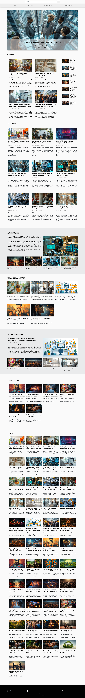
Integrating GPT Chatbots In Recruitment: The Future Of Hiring (17, 319)
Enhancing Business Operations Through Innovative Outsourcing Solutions (68, 509)
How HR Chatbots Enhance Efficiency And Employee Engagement (42, 296)
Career (15, 5)
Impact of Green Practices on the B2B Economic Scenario (17, 631)
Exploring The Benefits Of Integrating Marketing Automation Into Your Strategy (42, 175)
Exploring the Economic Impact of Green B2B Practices (33, 570)
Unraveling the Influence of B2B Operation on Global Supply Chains (50, 591)
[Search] (41, 2)
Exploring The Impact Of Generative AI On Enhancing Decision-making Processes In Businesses (16, 531)
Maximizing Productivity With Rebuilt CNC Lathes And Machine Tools (18, 207)
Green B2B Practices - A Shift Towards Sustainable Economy (67, 570)
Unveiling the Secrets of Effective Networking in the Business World (73, 96)
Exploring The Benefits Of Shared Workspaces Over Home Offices (18, 74)
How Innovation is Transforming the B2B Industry (16, 415)
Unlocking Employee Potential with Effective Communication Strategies (16, 672)
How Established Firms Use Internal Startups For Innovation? (41, 142)
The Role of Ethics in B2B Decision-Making (66, 631)
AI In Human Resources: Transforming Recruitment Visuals (40, 319)
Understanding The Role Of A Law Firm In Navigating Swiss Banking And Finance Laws (42, 207)
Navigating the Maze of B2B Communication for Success (73, 89)
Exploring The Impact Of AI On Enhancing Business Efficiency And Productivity (65, 207)
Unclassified (68, 5)
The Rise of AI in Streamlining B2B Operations (33, 415)
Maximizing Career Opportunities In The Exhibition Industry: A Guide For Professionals (45, 106)
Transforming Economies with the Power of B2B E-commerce (34, 610)
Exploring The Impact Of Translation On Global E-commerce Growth (15, 550)
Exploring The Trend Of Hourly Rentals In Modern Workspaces (18, 142)
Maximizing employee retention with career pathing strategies (68, 267)
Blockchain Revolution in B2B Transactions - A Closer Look (33, 395)
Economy (30, 5)
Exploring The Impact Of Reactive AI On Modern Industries (65, 174)
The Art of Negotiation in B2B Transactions (31, 267)
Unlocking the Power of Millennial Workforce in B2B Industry (73, 103)
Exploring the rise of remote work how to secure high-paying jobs (45, 74)
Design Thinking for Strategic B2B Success (14, 369)
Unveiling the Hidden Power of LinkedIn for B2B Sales (73, 75)
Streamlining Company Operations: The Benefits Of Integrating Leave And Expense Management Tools (65, 297)
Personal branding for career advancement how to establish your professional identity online (19, 106)
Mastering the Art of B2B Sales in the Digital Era (73, 81)
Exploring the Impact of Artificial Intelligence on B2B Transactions (51, 395)
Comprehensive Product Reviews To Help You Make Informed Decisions (50, 369)
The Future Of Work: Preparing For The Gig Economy (72, 61)
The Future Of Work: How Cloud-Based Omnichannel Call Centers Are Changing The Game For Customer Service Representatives (73, 70)
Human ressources (49, 5)
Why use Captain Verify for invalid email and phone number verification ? (16, 396)
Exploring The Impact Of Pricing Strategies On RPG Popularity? (64, 142)
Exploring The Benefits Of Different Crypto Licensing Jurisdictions (42, 42)
